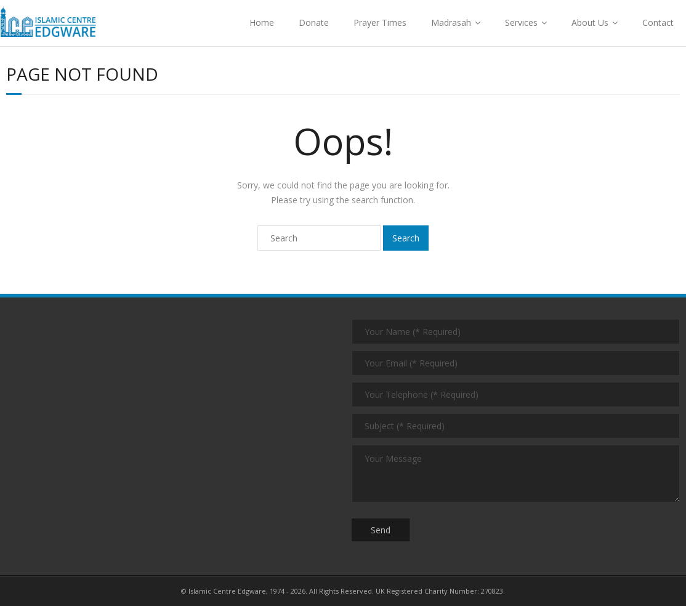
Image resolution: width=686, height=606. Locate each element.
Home (261, 22)
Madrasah (451, 22)
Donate (314, 22)
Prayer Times (379, 22)
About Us (589, 22)
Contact (658, 22)
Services (521, 22)
